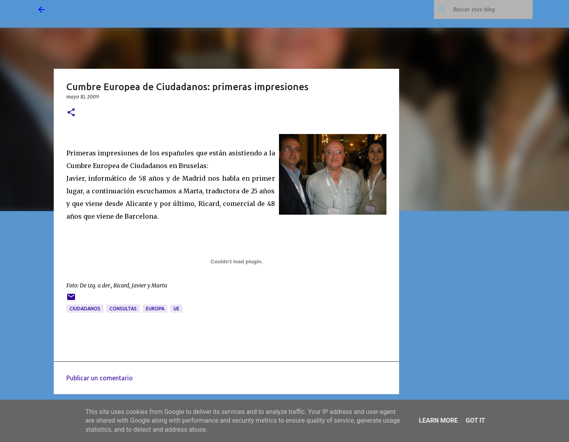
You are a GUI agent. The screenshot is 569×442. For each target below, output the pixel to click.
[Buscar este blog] (491, 9)
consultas (123, 308)
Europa (155, 308)
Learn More (438, 420)
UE (176, 308)
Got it (475, 420)
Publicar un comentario (99, 378)
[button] (71, 113)
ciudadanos (85, 308)
